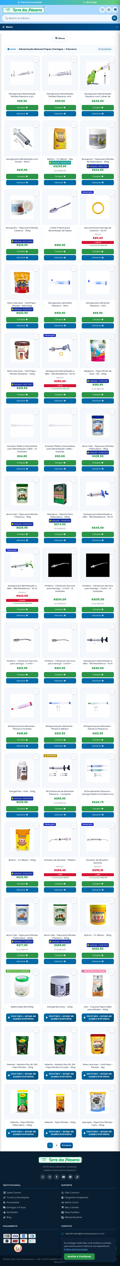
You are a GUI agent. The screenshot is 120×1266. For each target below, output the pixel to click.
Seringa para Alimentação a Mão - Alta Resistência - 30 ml (98, 515)
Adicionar (22, 113)
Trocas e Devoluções (16, 1197)
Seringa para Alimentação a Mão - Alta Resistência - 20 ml (22, 587)
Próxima (66, 1145)
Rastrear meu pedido (30, 2)
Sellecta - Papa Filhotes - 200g (60, 1122)
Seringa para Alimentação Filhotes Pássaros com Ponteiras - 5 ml (22, 95)
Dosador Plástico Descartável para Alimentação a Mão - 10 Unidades (22, 449)
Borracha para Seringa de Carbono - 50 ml (98, 229)
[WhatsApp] (43, 1177)
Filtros (60, 38)
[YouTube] (63, 1177)
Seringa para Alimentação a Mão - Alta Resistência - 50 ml (60, 372)
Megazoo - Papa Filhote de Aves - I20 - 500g (98, 372)
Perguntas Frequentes (74, 1197)
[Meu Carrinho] (115, 10)
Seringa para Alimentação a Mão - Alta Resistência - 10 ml (97, 662)
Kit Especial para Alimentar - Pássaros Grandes (22, 727)
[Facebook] (56, 1177)
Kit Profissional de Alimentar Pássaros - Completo (60, 792)
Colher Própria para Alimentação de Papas (60, 229)
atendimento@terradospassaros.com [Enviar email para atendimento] (82, 1233)
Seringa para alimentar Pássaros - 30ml (60, 304)
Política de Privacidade (76, 1249)
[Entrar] (109, 10)
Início (11, 49)
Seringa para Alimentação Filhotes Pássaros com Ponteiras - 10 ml (60, 95)
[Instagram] (49, 1177)
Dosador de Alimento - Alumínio (97, 861)
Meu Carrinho (70, 1207)
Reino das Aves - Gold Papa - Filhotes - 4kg (98, 1066)
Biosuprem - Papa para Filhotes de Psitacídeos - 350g (98, 160)
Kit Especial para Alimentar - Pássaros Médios (60, 727)
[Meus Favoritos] (102, 10)
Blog (7, 1217)
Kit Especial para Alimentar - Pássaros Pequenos (98, 727)
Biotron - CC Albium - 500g (22, 860)
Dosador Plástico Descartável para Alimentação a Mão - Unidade (60, 449)
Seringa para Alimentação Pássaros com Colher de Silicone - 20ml (97, 95)
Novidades (10, 1212)
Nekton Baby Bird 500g (22, 1006)
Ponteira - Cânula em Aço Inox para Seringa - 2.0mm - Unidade (60, 662)
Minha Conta (69, 1202)
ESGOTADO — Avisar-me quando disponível (22, 1017)
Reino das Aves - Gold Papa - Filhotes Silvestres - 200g (22, 372)
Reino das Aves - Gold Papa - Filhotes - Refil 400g (22, 304)
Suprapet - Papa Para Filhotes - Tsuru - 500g (98, 1123)
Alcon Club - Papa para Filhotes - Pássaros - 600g (60, 936)
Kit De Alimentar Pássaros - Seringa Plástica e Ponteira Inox (98, 792)
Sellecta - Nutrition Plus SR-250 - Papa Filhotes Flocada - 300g (60, 1066)
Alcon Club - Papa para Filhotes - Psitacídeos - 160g (98, 447)
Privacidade (11, 1202)
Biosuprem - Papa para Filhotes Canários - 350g (22, 229)
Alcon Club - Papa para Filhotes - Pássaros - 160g (22, 515)
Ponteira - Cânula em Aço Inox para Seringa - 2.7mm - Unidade (22, 662)
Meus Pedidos (70, 1212)
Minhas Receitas (71, 1217)
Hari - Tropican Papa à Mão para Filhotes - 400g (98, 1008)
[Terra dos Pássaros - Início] (50, 9)
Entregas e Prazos (14, 1207)
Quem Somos (12, 1192)
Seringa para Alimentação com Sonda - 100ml (22, 160)
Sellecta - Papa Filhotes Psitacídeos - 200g (22, 1123)
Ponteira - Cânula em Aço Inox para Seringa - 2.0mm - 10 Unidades (97, 588)
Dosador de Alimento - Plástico (60, 860)
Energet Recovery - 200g (59, 1006)
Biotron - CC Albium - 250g (97, 935)
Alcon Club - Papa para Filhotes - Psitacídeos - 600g (22, 936)
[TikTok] (77, 1177)
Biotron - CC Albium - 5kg (60, 159)
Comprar (22, 107)
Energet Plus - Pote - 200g (22, 791)
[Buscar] (114, 18)
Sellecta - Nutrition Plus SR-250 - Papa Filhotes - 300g (22, 1066)
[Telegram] (70, 1177)
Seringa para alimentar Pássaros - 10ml (98, 304)
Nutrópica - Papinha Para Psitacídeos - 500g (60, 515)
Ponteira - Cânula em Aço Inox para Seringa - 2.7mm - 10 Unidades (60, 588)
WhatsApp (90, 2)
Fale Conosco (70, 1192)
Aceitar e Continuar (79, 1256)
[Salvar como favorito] (36, 59)
